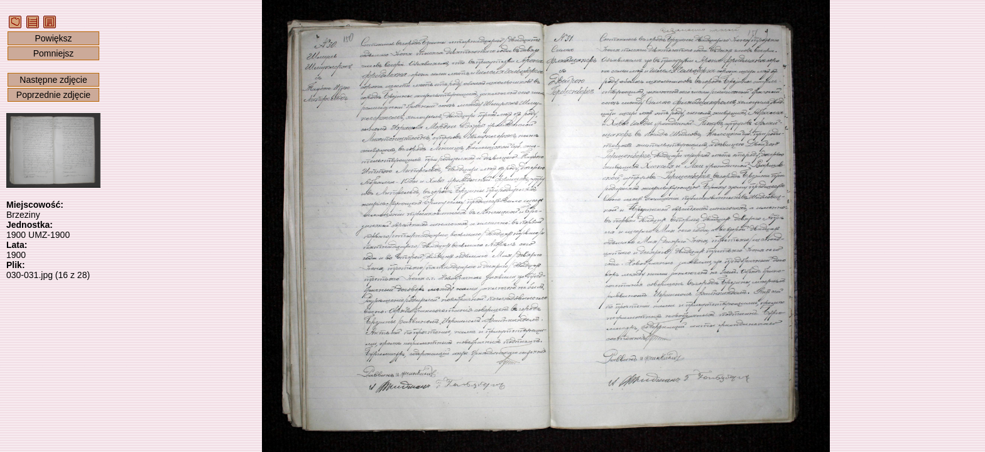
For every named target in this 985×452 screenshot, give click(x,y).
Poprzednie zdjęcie (53, 95)
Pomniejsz (53, 53)
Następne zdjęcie (53, 80)
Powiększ (53, 38)
